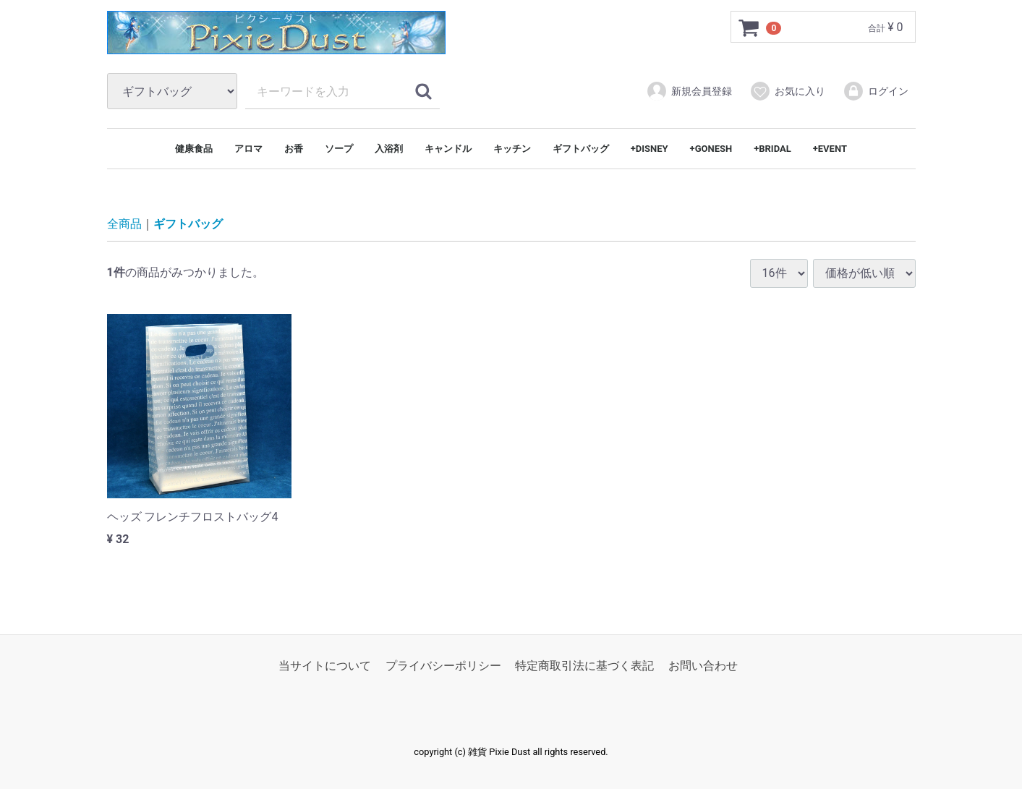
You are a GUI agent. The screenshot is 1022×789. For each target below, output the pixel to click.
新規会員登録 (689, 91)
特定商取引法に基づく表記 (584, 666)
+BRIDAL (772, 148)
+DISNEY (649, 148)
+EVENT (830, 148)
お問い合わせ (703, 666)
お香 (293, 148)
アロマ (248, 148)
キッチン (512, 148)
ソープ (339, 148)
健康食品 (194, 148)
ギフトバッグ (581, 148)
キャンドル (448, 148)
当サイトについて (324, 666)
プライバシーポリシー (443, 666)
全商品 (124, 224)
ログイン (875, 91)
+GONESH (711, 148)
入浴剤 (389, 148)
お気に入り (787, 91)
